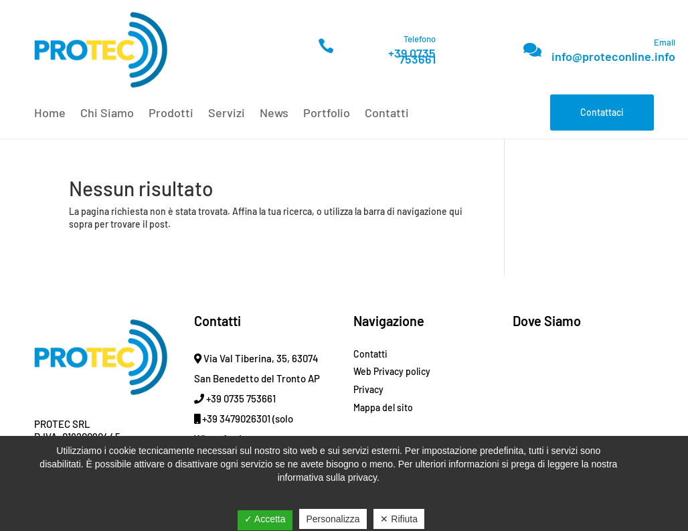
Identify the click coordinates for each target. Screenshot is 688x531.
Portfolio (326, 114)
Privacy (368, 389)
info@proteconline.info (613, 56)
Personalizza (332, 519)
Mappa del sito (383, 407)
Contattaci (602, 112)
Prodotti (171, 114)
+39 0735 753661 (412, 56)
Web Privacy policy (391, 371)
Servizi (226, 114)
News (274, 114)
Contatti (387, 114)
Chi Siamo (107, 114)
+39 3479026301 (232, 418)
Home (50, 114)
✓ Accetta (265, 519)
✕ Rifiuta (399, 519)
